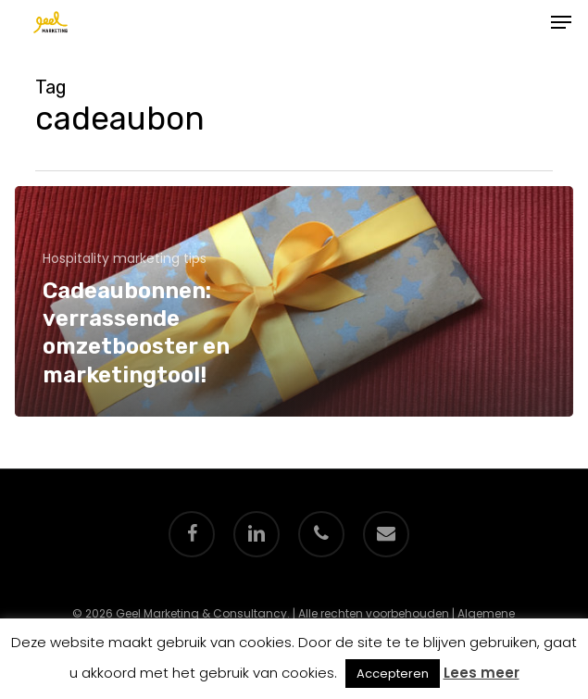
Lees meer (481, 672)
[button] (561, 22)
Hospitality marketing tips (124, 259)
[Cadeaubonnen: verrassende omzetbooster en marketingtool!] (294, 301)
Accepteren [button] (393, 673)
